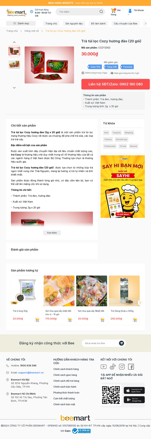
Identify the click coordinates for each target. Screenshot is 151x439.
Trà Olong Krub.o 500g (122, 311)
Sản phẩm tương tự (24, 270)
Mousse (133, 146)
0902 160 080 (131, 84)
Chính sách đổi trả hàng (66, 380)
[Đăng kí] (121, 343)
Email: (27, 372)
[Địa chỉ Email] (104, 343)
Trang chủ (51, 23)
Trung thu (117, 133)
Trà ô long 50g (20, 311)
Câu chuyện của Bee (125, 23)
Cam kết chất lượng (64, 398)
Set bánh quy (121, 139)
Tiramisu (108, 139)
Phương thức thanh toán (66, 392)
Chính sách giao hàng (65, 374)
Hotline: (23, 365)
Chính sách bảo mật (64, 404)
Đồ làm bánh (98, 23)
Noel (106, 133)
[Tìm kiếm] (101, 11)
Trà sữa (123, 146)
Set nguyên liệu (74, 23)
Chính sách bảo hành (64, 386)
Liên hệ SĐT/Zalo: (115, 84)
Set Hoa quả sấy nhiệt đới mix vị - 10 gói (58, 313)
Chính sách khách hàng (66, 369)
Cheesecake (109, 146)
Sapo (68, 430)
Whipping (129, 133)
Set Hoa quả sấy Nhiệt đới (91, 311)
